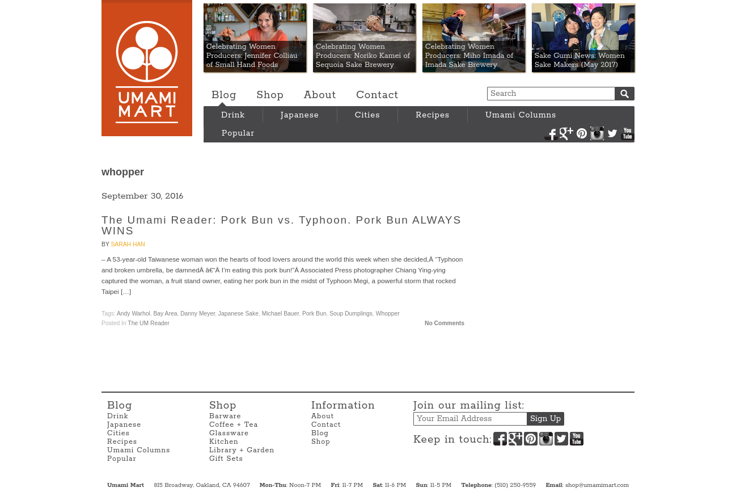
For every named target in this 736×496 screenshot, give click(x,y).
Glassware (229, 433)
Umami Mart (146, 68)
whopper (388, 313)
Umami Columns (520, 115)
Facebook (551, 133)
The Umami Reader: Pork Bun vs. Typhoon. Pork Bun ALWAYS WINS (281, 225)
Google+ (566, 133)
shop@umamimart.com (597, 485)
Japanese (300, 115)
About (320, 95)
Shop (270, 95)
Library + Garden (241, 450)
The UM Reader (148, 323)
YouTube (628, 133)
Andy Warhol (133, 313)
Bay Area (165, 313)
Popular (238, 133)
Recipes (433, 115)
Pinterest (582, 133)
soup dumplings (351, 313)
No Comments (444, 323)
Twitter (612, 133)
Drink (233, 115)
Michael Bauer (280, 313)
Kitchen (224, 442)
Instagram (597, 133)
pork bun (314, 313)
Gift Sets (226, 459)
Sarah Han (128, 244)
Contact (377, 95)
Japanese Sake (238, 313)
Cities (367, 115)
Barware (225, 416)
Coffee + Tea (233, 425)
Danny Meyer (197, 313)
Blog (224, 95)
